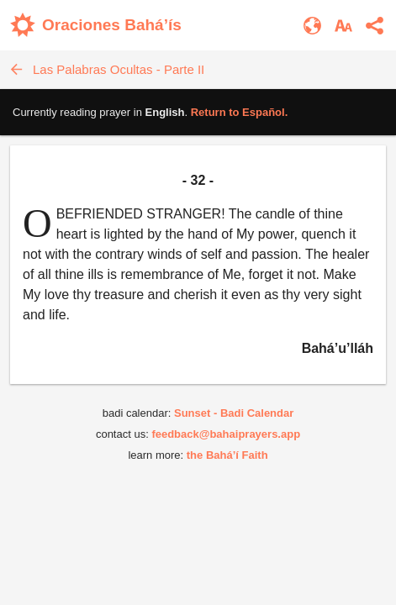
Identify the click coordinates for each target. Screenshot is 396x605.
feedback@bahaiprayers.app (225, 434)
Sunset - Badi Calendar (233, 413)
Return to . (239, 112)
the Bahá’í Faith (227, 455)
